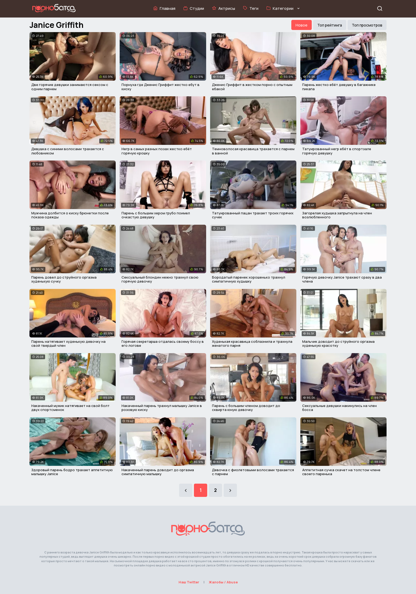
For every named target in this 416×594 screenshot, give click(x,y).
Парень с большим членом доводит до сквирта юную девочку (246, 407)
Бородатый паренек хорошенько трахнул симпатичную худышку (248, 279)
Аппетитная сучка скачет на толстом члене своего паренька (341, 471)
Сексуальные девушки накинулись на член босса (339, 407)
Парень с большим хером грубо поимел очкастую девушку (156, 215)
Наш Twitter (189, 582)
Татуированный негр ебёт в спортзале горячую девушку (336, 150)
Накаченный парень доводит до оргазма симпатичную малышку (158, 471)
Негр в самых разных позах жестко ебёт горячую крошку (157, 150)
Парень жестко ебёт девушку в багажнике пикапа (339, 86)
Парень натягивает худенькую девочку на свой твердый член (68, 343)
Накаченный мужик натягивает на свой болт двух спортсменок (70, 407)
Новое (301, 25)
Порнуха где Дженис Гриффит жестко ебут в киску (161, 86)
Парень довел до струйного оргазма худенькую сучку (64, 279)
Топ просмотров (367, 25)
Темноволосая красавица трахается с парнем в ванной (253, 150)
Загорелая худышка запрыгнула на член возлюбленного (337, 215)
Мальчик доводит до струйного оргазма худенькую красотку (338, 343)
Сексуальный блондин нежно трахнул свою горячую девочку (160, 279)
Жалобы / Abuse (223, 582)
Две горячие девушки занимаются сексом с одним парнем (69, 86)
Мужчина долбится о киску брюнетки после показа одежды (70, 215)
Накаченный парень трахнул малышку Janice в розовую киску (162, 407)
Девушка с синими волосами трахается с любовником (67, 150)
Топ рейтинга (329, 25)
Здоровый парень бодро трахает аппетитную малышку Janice (72, 471)
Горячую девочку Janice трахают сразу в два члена (342, 279)
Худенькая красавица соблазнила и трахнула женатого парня (252, 343)
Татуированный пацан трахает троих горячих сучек (252, 215)
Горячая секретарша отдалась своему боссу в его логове (163, 343)
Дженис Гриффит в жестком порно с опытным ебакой (252, 86)
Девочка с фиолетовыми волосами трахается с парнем (253, 471)
